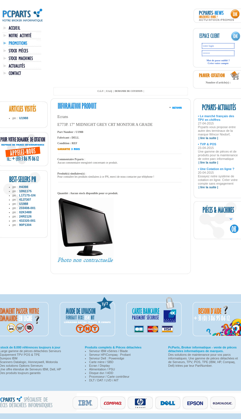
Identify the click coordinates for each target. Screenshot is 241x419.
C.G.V (100, 91)
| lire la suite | (208, 138)
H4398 (23, 187)
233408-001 (27, 208)
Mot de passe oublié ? (218, 60)
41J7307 (25, 199)
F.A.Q (109, 91)
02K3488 (25, 212)
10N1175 (25, 191)
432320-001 (27, 220)
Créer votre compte (218, 63)
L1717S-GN (27, 195)
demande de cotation (129, 91)
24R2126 (25, 216)
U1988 (23, 118)
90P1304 (25, 225)
